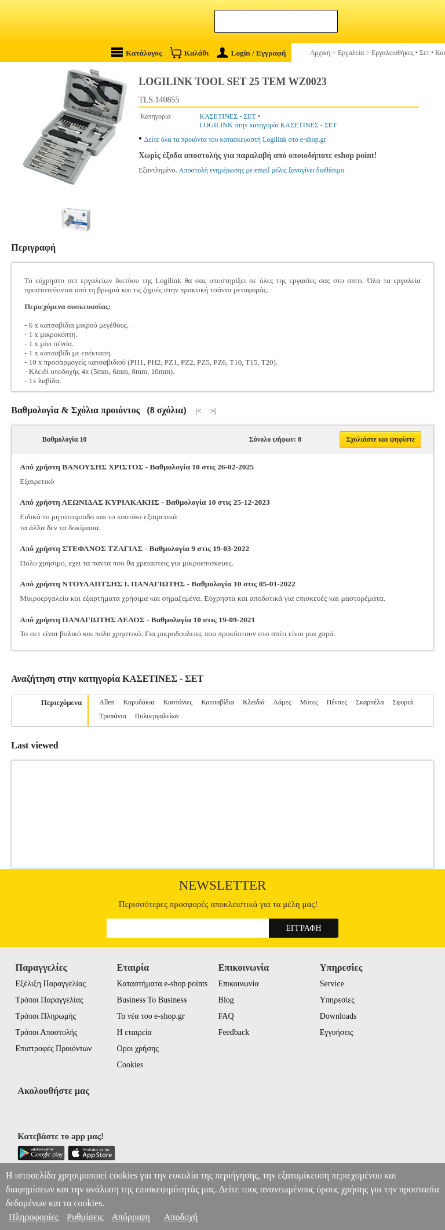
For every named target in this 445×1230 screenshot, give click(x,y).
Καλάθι (189, 52)
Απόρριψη (130, 1217)
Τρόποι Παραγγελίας (49, 1000)
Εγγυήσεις (336, 1032)
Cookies (130, 1064)
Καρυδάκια (139, 702)
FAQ (226, 1016)
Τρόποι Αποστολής (46, 1032)
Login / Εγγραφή (251, 53)
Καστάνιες (178, 702)
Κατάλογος (136, 52)
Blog (226, 1000)
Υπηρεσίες (337, 1000)
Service (332, 983)
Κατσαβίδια (217, 702)
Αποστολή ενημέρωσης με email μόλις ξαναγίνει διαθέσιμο (261, 170)
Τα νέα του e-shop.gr (151, 1016)
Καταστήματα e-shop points (162, 983)
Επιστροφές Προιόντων (53, 1048)
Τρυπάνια (112, 716)
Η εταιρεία (134, 1032)
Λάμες (282, 702)
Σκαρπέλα (370, 702)
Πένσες (337, 702)
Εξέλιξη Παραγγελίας (50, 983)
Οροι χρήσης (138, 1048)
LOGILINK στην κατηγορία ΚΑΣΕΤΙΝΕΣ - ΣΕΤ (268, 125)
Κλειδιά (254, 702)
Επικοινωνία (238, 983)
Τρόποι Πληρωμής (45, 1016)
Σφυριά (402, 702)
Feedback (234, 1032)
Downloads (338, 1016)
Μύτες (309, 702)
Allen (107, 702)
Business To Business (152, 1000)
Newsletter (223, 885)
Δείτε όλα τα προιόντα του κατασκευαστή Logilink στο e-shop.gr (235, 139)
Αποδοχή (181, 1217)
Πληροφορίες (34, 1217)
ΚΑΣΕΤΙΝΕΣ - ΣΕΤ (227, 116)
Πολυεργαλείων (157, 716)
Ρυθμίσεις (85, 1217)
